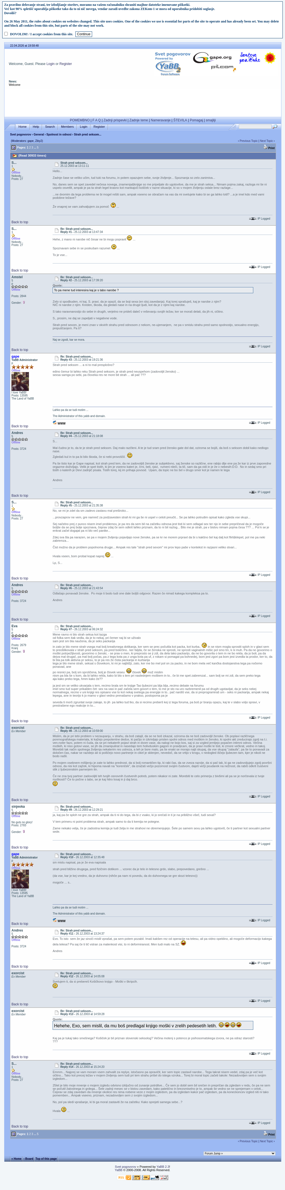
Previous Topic (249, 140)
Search (50, 126)
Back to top (19, 222)
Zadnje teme (138, 120)
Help (36, 126)
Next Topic (266, 140)
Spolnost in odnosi (59, 134)
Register (66, 64)
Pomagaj (196, 120)
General (39, 134)
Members (67, 126)
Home (22, 126)
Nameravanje (161, 120)
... (35, 147)
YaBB (118, 1170)
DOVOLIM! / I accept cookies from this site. (41, 34)
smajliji (211, 120)
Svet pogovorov (20, 134)
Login (50, 64)
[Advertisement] (142, 101)
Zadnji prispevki (115, 120)
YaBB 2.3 (162, 1166)
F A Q (96, 120)
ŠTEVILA (180, 120)
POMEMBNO (80, 120)
